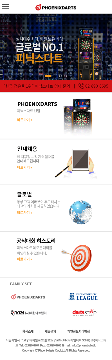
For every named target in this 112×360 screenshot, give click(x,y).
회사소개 (27, 331)
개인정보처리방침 (78, 331)
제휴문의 (50, 331)
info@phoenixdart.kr (84, 345)
